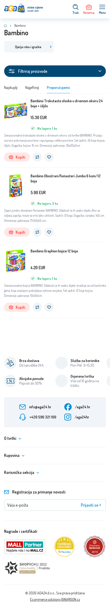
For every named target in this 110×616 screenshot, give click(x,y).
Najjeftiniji (32, 87)
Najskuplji (10, 87)
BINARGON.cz (70, 599)
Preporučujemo (58, 87)
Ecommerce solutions (45, 599)
